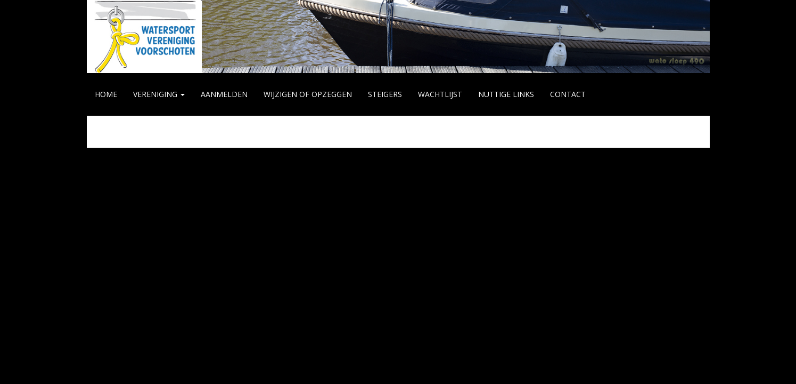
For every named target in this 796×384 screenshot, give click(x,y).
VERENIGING (159, 94)
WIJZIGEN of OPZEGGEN (308, 94)
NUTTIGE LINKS (506, 94)
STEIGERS (385, 94)
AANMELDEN (224, 94)
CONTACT (568, 94)
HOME (106, 94)
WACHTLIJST (440, 94)
